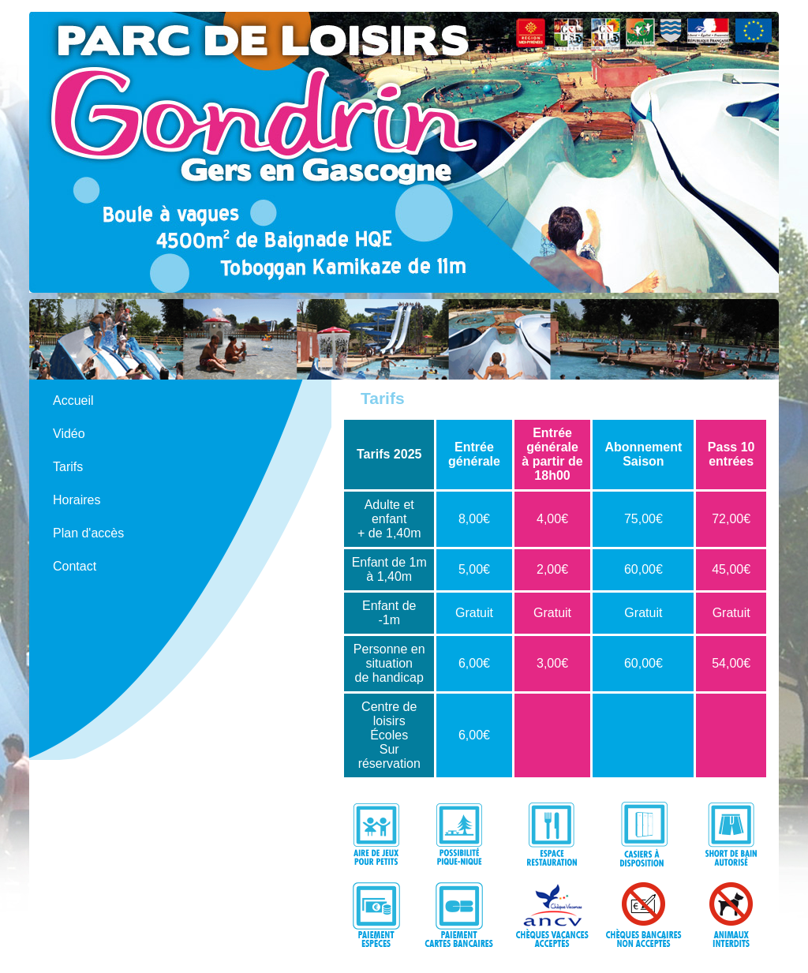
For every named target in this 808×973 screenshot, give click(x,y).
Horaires (76, 500)
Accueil (73, 400)
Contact (74, 566)
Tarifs (68, 466)
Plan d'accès (88, 533)
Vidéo (69, 433)
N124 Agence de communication (708, 962)
